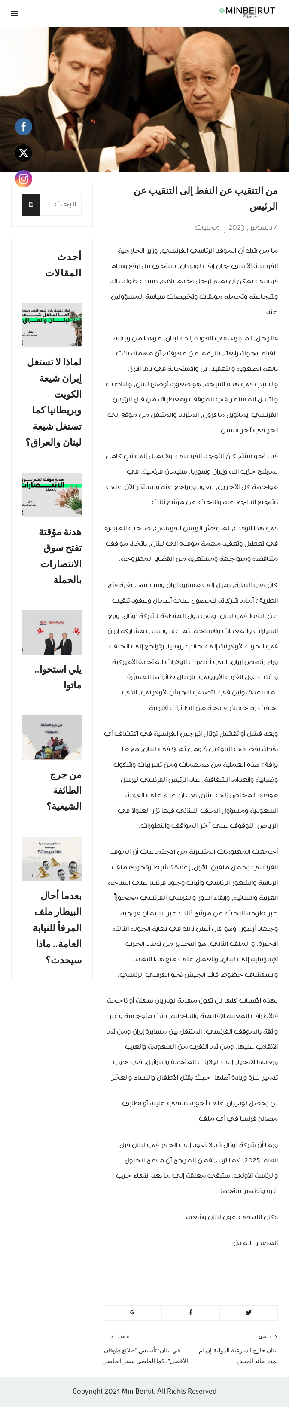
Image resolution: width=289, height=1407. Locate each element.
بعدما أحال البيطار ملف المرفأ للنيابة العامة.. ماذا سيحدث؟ (57, 928)
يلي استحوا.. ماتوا (58, 677)
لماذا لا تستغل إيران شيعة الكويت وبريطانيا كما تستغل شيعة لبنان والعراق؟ (53, 402)
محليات (207, 228)
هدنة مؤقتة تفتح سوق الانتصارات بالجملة (60, 556)
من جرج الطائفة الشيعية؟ (64, 791)
